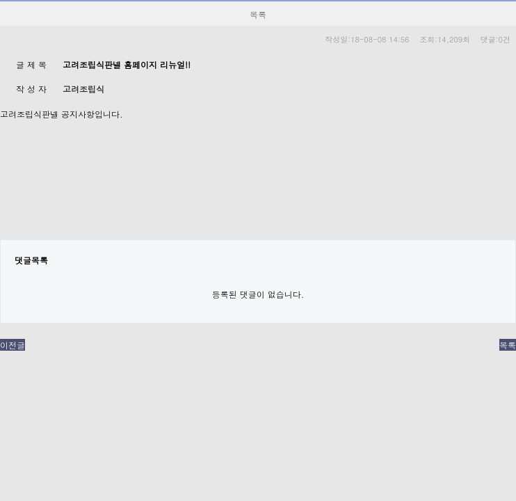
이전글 (12, 345)
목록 (507, 345)
